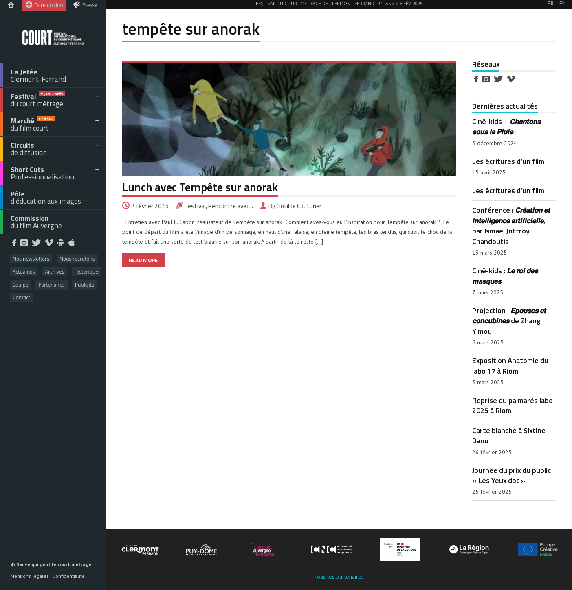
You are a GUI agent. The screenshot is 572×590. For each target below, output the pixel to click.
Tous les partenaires (339, 576)
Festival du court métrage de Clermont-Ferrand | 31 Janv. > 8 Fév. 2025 (339, 3)
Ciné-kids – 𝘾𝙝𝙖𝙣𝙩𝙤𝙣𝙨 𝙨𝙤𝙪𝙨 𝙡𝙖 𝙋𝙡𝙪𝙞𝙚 (506, 126)
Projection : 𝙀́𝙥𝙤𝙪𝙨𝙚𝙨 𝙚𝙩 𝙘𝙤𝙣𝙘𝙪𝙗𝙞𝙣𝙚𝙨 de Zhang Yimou (509, 321)
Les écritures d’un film (508, 161)
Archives (54, 271)
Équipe (20, 284)
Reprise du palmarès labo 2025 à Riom (512, 405)
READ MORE (143, 260)
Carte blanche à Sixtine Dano (509, 435)
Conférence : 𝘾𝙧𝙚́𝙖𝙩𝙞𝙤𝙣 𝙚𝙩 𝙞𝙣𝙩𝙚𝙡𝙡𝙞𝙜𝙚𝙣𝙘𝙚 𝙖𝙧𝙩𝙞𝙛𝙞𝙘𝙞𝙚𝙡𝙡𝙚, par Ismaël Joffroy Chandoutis (511, 225)
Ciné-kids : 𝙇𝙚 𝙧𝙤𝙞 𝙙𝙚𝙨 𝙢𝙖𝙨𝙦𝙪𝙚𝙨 (505, 275)
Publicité (85, 284)
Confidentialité (69, 576)
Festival (195, 206)
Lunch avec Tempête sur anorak (200, 187)
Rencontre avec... (230, 206)
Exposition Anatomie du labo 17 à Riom (510, 365)
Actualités (24, 271)
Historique (86, 271)
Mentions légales (30, 576)
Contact (21, 297)
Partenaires (51, 284)
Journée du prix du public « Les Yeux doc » (511, 475)
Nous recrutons (77, 258)
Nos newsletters (31, 258)
